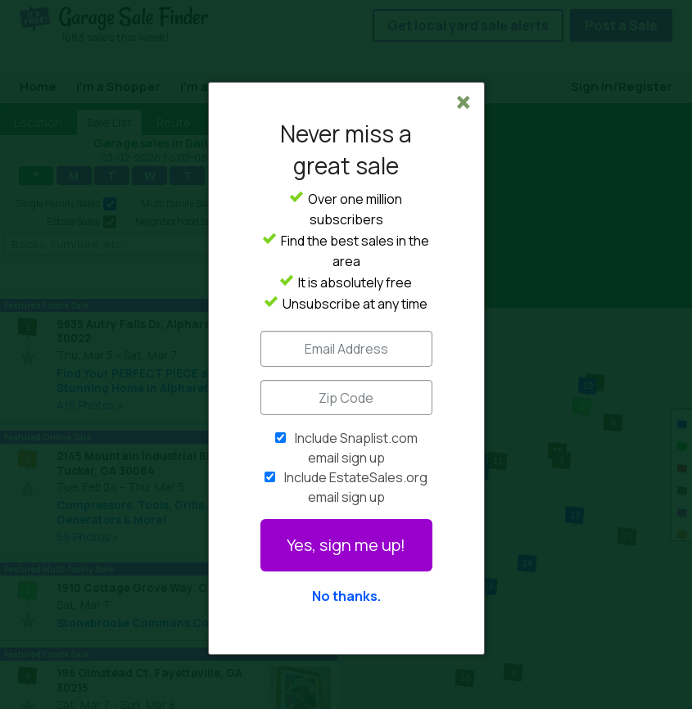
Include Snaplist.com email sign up (356, 448)
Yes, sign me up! (346, 545)
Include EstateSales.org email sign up (355, 487)
